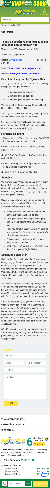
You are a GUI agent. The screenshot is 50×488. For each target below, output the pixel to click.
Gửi (11, 403)
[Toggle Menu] (3, 12)
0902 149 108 (43, 468)
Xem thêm (38, 444)
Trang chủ (5, 25)
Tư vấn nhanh (40, 483)
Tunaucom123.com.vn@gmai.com (24, 68)
